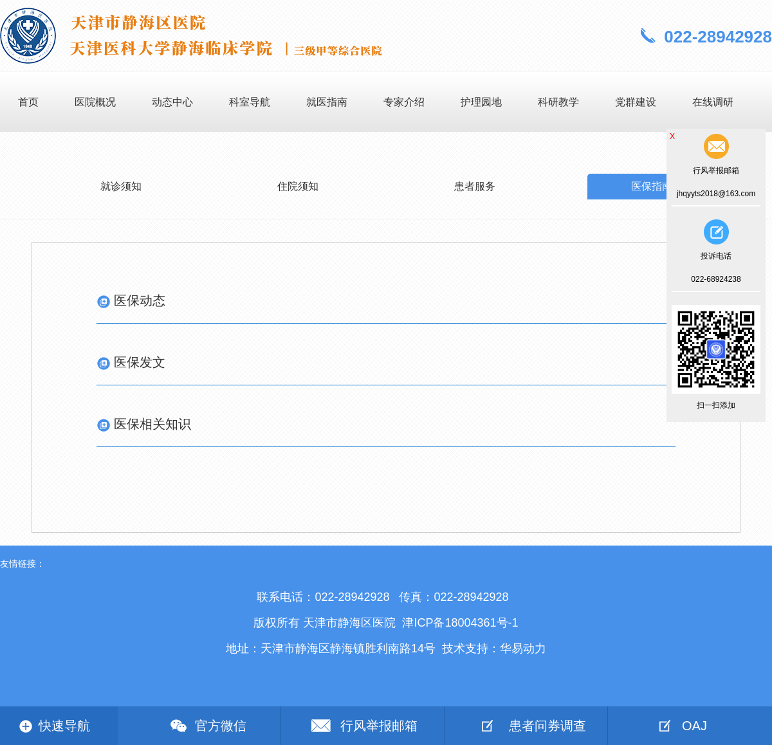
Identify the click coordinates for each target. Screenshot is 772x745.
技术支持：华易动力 (494, 648)
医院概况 (95, 102)
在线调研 (712, 102)
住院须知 (297, 186)
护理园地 (481, 102)
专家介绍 (404, 102)
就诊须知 (121, 186)
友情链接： (22, 563)
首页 (28, 102)
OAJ (694, 726)
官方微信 (220, 726)
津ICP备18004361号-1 (460, 622)
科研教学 (558, 102)
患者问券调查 (547, 726)
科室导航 (249, 102)
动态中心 (172, 102)
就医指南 (326, 102)
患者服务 (474, 186)
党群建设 (635, 102)
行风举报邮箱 (379, 726)
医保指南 (651, 186)
